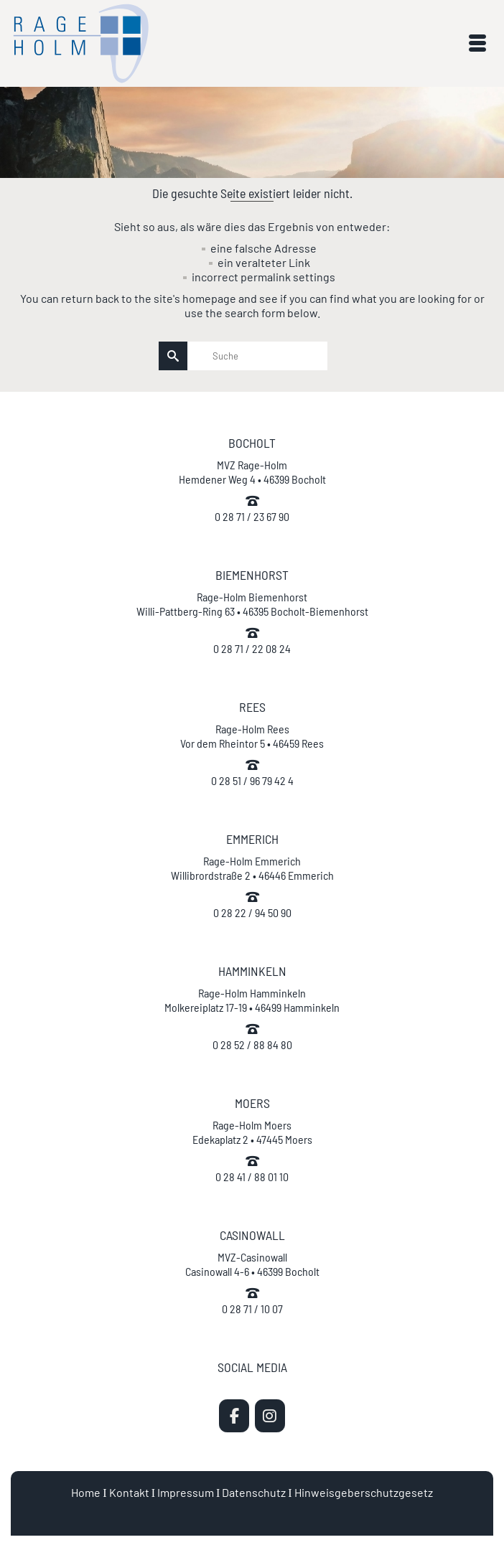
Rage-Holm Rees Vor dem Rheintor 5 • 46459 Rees (252, 736)
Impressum (185, 1492)
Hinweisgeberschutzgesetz (363, 1492)
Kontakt (129, 1492)
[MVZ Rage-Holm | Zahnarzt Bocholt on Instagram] (270, 1415)
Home (86, 1492)
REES (252, 707)
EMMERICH (252, 839)
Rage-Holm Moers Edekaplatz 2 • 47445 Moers (252, 1132)
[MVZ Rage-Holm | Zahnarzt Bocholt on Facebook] (234, 1415)
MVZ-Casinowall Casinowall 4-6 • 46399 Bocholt (252, 1264)
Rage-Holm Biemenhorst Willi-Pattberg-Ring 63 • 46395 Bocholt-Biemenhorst (252, 604)
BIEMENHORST (252, 575)
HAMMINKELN (252, 971)
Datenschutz (254, 1492)
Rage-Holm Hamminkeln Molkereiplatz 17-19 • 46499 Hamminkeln (252, 1000)
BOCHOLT (252, 443)
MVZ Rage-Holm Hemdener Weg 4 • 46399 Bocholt (252, 472)
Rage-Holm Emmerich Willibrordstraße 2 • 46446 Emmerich (252, 868)
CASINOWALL (252, 1235)
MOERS (252, 1103)
